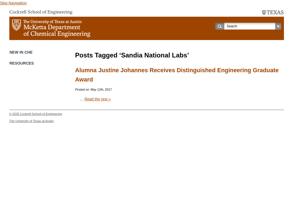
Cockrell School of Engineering (41, 113)
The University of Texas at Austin (31, 121)
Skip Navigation (13, 3)
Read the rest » (97, 99)
